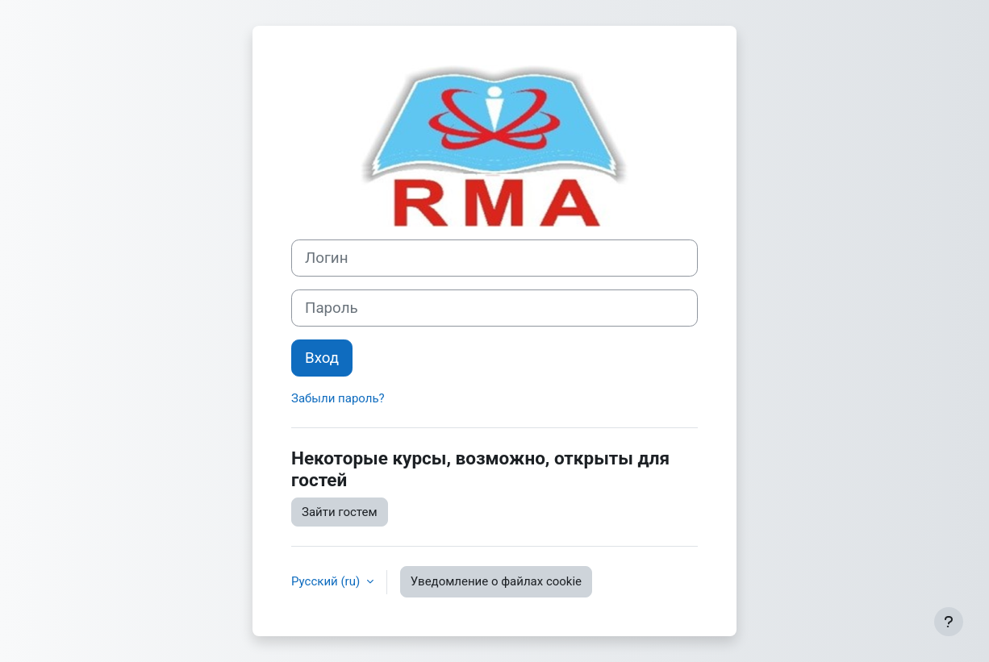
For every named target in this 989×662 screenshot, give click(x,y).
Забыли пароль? (338, 398)
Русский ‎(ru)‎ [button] (327, 581)
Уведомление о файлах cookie (496, 581)
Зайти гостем (340, 512)
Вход (322, 358)
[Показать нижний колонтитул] (948, 621)
